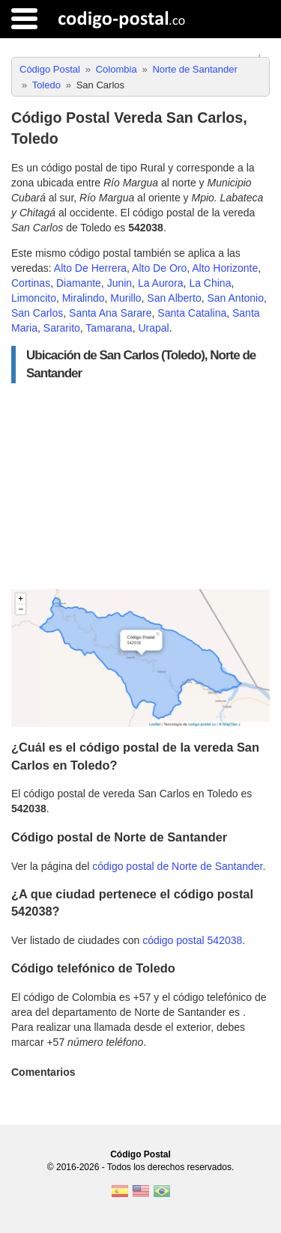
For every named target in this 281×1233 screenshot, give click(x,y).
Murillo (125, 298)
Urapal (153, 328)
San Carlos (37, 313)
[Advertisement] (140, 486)
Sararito (61, 328)
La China (210, 283)
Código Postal (140, 1154)
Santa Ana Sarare (110, 313)
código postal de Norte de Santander (177, 866)
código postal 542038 (192, 940)
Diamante (78, 283)
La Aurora (161, 283)
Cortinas (30, 283)
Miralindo (83, 298)
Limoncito (33, 298)
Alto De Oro (159, 268)
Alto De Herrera (90, 268)
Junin (119, 283)
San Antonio (235, 298)
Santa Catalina (191, 313)
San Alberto (174, 298)
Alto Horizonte (225, 268)
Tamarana (108, 328)
